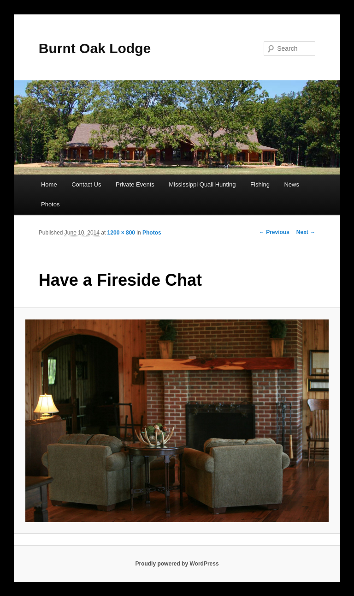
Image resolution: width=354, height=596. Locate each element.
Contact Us (86, 184)
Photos (50, 204)
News (291, 184)
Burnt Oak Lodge (95, 48)
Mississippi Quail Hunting (202, 184)
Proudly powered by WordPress (176, 563)
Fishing (260, 184)
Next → (305, 232)
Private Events (135, 184)
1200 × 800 (121, 232)
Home (49, 184)
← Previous (274, 232)
